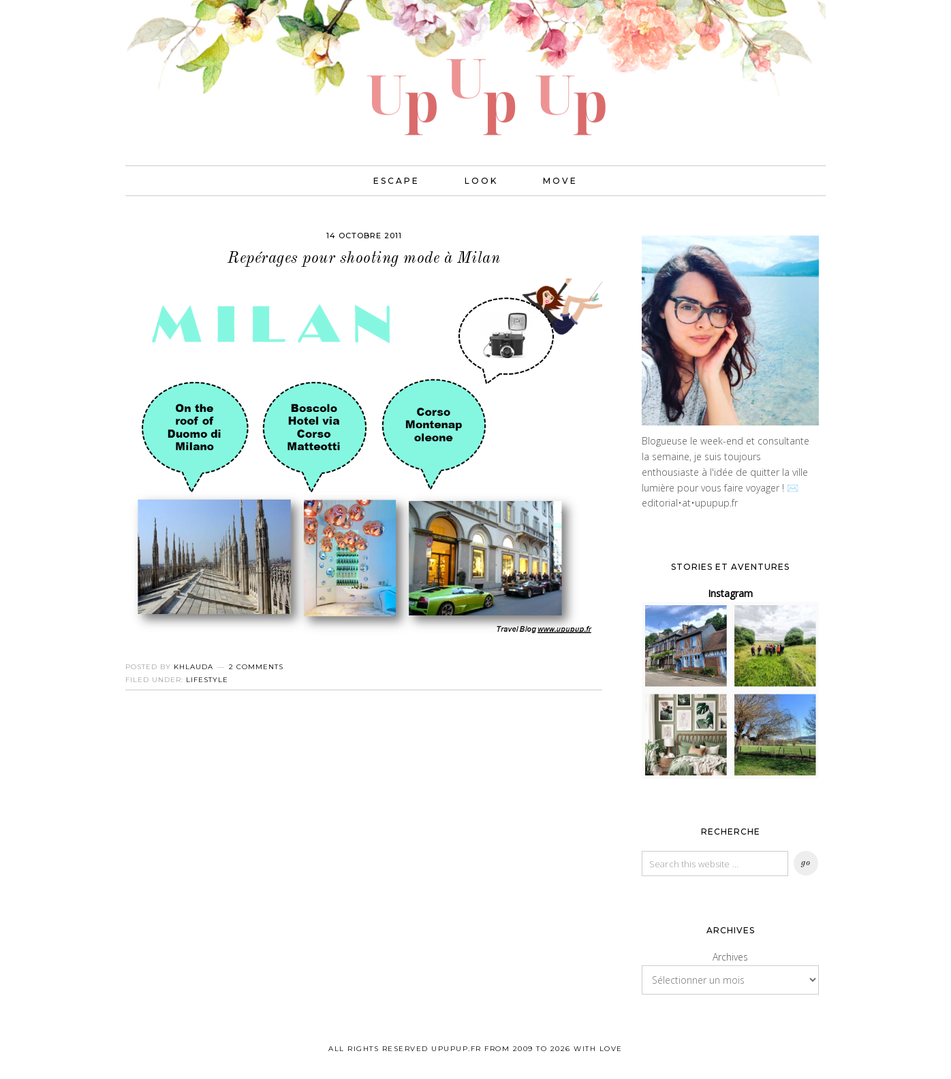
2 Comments (256, 666)
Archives (730, 956)
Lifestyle (207, 679)
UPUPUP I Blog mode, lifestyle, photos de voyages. (475, 68)
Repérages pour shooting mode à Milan (364, 258)
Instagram (730, 593)
